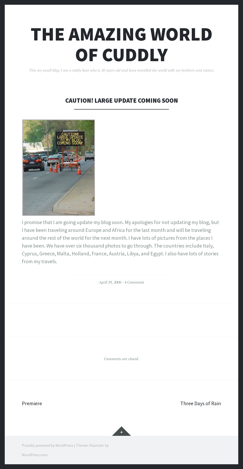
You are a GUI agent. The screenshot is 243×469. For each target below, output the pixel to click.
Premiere (32, 403)
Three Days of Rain (200, 403)
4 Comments (134, 282)
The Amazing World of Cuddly (121, 44)
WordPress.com (34, 454)
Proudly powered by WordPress (47, 445)
